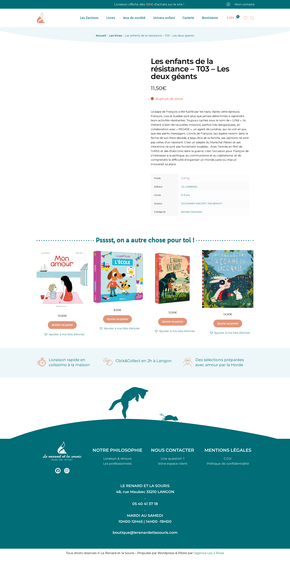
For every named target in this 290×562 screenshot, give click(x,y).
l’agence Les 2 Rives (209, 553)
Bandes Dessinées (191, 211)
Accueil (101, 35)
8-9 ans (185, 195)
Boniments (210, 18)
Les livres (115, 35)
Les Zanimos (89, 18)
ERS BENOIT (215, 203)
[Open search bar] (252, 18)
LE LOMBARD (189, 186)
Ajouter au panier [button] (62, 324)
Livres (110, 18)
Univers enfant (164, 18)
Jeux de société (134, 18)
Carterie (188, 18)
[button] (64, 334)
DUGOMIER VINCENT (193, 203)
